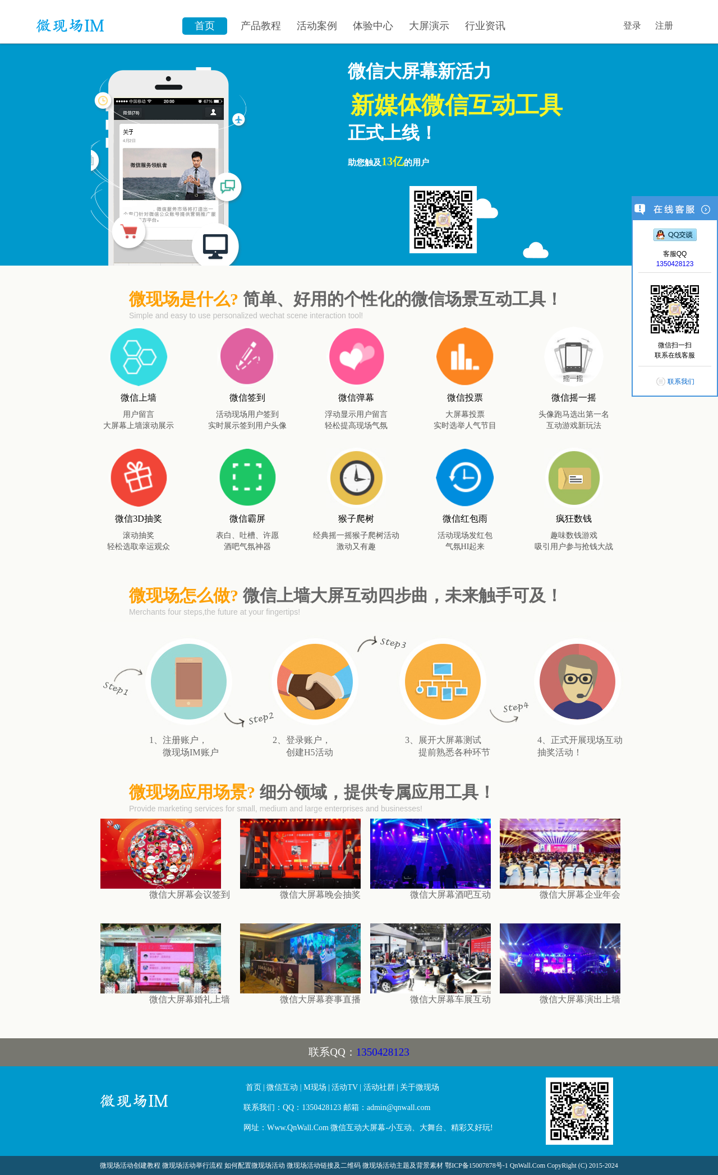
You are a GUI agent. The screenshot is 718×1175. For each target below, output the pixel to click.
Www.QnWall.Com (298, 1127)
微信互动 (282, 1087)
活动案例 (317, 25)
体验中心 (373, 25)
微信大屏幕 (167, 1106)
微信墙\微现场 (103, 19)
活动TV (344, 1087)
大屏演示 (429, 25)
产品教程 (261, 25)
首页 (205, 25)
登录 (632, 25)
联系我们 (681, 382)
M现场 (314, 1087)
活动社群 (379, 1087)
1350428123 (382, 1052)
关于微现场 (419, 1087)
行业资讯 (485, 25)
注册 (664, 25)
